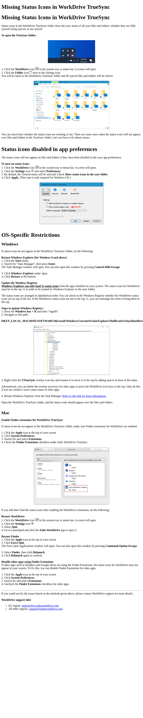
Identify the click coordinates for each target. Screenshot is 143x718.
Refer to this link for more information (84, 396)
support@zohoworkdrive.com (46, 608)
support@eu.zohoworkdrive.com (40, 605)
